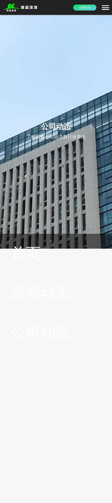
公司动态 (43, 112)
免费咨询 (85, 7)
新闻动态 (23, 112)
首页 (6, 112)
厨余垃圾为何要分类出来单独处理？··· (32, 379)
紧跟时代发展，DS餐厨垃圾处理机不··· (32, 384)
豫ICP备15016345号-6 (56, 497)
